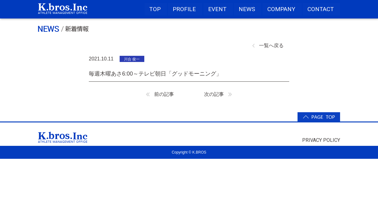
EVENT (217, 9)
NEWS (247, 9)
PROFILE (184, 9)
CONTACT (320, 9)
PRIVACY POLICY (321, 140)
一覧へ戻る (268, 45)
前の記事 (160, 94)
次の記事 (218, 94)
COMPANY (281, 9)
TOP (155, 9)
